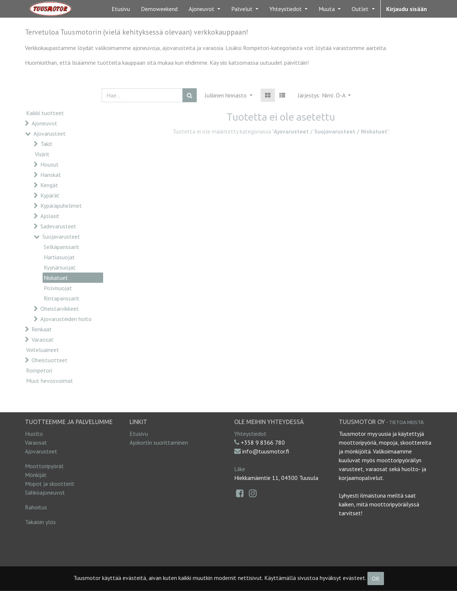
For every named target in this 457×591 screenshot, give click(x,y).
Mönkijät (36, 474)
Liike (239, 469)
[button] (324, 95)
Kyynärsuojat (60, 267)
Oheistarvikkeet (59, 308)
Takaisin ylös (40, 522)
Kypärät (49, 195)
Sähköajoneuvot (45, 492)
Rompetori (39, 370)
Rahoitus (36, 507)
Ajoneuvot (44, 123)
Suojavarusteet (61, 236)
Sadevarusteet (58, 226)
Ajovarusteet (49, 133)
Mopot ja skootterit (50, 483)
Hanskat (50, 174)
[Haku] (189, 95)
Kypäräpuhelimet (61, 205)
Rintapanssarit (61, 298)
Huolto (34, 433)
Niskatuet (56, 277)
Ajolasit (49, 216)
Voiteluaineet (42, 349)
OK (376, 578)
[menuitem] (120, 9)
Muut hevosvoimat (49, 380)
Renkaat (42, 329)
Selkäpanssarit (61, 246)
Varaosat (43, 339)
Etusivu (139, 433)
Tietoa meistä (406, 422)
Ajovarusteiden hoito (66, 319)
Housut (49, 164)
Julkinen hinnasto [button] (226, 95)
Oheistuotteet (50, 360)
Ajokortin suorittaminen (159, 442)
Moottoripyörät (44, 466)
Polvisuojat (58, 288)
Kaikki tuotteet (45, 113)
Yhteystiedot (250, 433)
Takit (46, 143)
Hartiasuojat (59, 257)
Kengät (49, 185)
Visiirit (42, 154)
